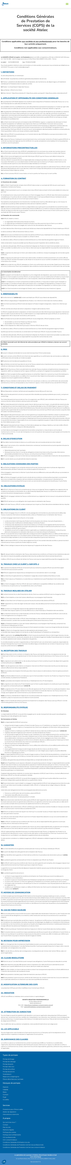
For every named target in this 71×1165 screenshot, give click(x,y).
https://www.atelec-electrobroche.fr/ (56, 93)
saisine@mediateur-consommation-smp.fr (37, 1007)
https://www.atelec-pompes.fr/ (35, 93)
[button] (67, 4)
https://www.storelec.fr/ (18, 93)
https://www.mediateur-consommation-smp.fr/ (38, 1005)
